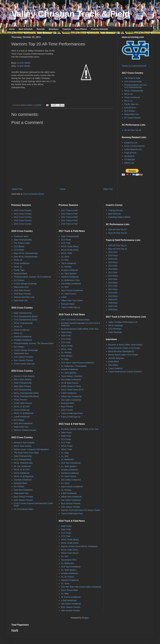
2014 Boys (113, 269)
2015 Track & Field (69, 224)
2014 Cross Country (23, 224)
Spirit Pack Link (20, 300)
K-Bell (63, 297)
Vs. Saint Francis (68, 294)
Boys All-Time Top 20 (117, 233)
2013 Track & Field (69, 217)
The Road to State (132, 78)
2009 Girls (112, 299)
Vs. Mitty (65, 260)
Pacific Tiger (19, 270)
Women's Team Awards (24, 376)
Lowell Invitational (22, 416)
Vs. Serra (65, 256)
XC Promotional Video (23, 509)
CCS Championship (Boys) (26, 316)
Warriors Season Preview (25, 430)
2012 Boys (113, 282)
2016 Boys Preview (22, 294)
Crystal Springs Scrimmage (26, 350)
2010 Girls (112, 293)
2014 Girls (112, 266)
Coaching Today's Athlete (119, 217)
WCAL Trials (66, 253)
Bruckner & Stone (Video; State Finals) (125, 345)
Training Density (115, 210)
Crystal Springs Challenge (25, 283)
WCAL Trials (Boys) (69, 553)
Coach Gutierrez (115, 368)
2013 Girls (112, 272)
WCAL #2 (128, 94)
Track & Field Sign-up (70, 307)
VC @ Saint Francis (69, 383)
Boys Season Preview (23, 360)
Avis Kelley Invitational (71, 283)
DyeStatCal (129, 156)
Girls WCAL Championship (25, 256)
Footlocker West (21, 236)
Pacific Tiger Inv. (131, 104)
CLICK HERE (23, 63)
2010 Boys (113, 296)
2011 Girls (112, 286)
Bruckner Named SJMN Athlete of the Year (80, 329)
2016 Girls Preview (22, 290)
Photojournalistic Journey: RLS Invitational (32, 277)
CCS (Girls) (19, 250)
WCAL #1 (128, 101)
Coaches (66, 29)
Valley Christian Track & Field (70, 13)
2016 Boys (113, 255)
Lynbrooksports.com (133, 149)
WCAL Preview (20, 400)
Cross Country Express (134, 146)
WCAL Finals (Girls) (69, 250)
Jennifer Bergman (116, 358)
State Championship (23, 240)
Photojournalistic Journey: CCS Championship (135, 86)
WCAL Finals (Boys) (70, 246)
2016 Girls (112, 252)
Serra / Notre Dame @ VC (72, 390)
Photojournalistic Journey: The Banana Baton (34, 343)
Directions (53, 29)
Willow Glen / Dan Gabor (72, 300)
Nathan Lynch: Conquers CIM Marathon (31, 449)
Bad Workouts (114, 214)
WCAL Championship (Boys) (26, 396)
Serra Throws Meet (69, 590)
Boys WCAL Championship (26, 253)
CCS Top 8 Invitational (71, 463)
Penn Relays (66, 356)
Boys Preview (67, 406)
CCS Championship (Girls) (25, 320)
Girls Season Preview (23, 357)
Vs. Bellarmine (67, 459)
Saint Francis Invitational (72, 290)
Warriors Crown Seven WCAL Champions (79, 546)
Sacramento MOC (69, 560)
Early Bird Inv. (130, 107)
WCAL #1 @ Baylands (24, 413)
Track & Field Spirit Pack (72, 413)
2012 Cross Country (23, 217)
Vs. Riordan (66, 267)
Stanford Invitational (22, 336)
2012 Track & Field (69, 214)
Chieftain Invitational (23, 340)
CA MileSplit (129, 159)
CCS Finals (66, 240)
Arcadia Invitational (69, 270)
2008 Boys (113, 309)
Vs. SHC (65, 287)
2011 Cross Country (23, 214)
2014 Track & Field (69, 220)
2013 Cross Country (23, 220)
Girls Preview (67, 410)
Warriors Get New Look (24, 297)
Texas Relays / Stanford (71, 376)
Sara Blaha (113, 365)
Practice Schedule (99, 29)
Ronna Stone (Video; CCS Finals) (123, 355)
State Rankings (115, 332)
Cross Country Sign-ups (24, 364)
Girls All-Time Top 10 (117, 245)
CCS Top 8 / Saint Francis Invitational (77, 363)
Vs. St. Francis (67, 577)
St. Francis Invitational (71, 597)
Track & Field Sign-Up (70, 417)
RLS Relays (129, 111)
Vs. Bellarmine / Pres (70, 280)
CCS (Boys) (19, 246)
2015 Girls (112, 259)
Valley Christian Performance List (122, 322)
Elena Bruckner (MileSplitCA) (121, 351)
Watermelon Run (131, 114)
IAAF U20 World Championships (75, 320)
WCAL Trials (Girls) (69, 550)
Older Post (108, 189)
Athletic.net (129, 163)
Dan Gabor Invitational (71, 400)
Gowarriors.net (130, 143)
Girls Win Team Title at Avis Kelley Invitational (81, 587)
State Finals (66, 332)
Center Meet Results (23, 403)
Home (12, 29)
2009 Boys (113, 303)
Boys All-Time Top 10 (117, 249)
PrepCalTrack (130, 153)
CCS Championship (133, 81)
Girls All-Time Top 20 (117, 229)
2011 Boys (113, 289)
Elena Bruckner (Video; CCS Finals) (124, 348)
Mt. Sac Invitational (22, 466)
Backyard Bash (20, 273)
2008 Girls (112, 306)
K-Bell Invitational (68, 393)
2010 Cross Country (23, 210)
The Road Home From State (26, 453)
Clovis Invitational (132, 97)
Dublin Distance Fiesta (71, 386)
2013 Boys (113, 276)
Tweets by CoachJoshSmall (134, 66)
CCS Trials (66, 243)
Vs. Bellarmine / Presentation (74, 366)
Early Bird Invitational (23, 423)
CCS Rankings (114, 329)
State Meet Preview (22, 386)
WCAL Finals (66, 346)
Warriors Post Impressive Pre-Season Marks (80, 510)
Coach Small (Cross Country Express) (125, 371)
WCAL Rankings (115, 325)
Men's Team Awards (22, 379)
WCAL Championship (133, 91)
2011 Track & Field (69, 210)
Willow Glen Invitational (71, 396)
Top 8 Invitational (68, 263)
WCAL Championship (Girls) (26, 393)
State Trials (66, 335)
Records (41, 29)
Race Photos (81, 29)
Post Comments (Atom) (34, 194)
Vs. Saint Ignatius (68, 273)
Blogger (85, 618)
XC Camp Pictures (132, 118)
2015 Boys (113, 262)
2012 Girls (112, 279)
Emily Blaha (113, 361)
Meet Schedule (26, 29)
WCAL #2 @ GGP (22, 406)
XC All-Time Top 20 (132, 130)
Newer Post (17, 189)
